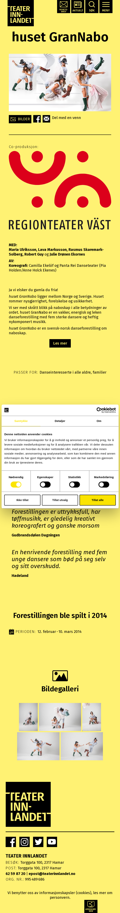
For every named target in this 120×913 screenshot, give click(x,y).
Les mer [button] (60, 343)
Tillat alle (98, 500)
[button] (63, 6)
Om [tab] (99, 420)
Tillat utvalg (60, 500)
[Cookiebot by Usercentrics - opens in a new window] (99, 410)
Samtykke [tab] (21, 420)
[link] (11, 842)
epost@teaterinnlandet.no (52, 873)
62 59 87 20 (15, 873)
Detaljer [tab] (60, 420)
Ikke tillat (22, 500)
